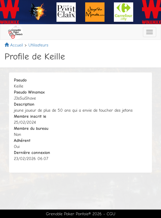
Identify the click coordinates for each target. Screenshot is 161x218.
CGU (111, 213)
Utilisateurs (38, 45)
